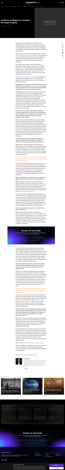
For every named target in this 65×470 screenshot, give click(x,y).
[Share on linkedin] (63, 50)
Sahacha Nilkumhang (28, 342)
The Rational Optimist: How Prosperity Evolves (27, 55)
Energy (40, 6)
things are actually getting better (25, 191)
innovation (33, 86)
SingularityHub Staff (48, 393)
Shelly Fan (3, 393)
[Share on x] (63, 45)
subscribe (61, 2)
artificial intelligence (26, 301)
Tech (44, 6)
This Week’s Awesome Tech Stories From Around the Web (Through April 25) (53, 390)
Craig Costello (25, 393)
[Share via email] (63, 55)
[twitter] (24, 368)
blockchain (37, 299)
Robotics (19, 6)
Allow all (56, 459)
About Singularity (38, 455)
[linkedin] (26, 368)
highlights (37, 66)
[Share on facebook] (63, 48)
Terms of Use (57, 455)
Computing (24, 6)
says (35, 274)
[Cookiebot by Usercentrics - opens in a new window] (6, 468)
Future (29, 6)
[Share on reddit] (63, 53)
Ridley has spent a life (21, 76)
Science (33, 6)
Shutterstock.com (38, 342)
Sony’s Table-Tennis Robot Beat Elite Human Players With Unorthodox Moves (11, 391)
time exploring (30, 76)
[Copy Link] (63, 57)
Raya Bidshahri (27, 358)
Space (37, 6)
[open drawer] (2, 3)
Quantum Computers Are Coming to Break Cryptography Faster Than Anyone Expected (31, 390)
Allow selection (56, 462)
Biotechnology (13, 6)
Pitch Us (46, 455)
